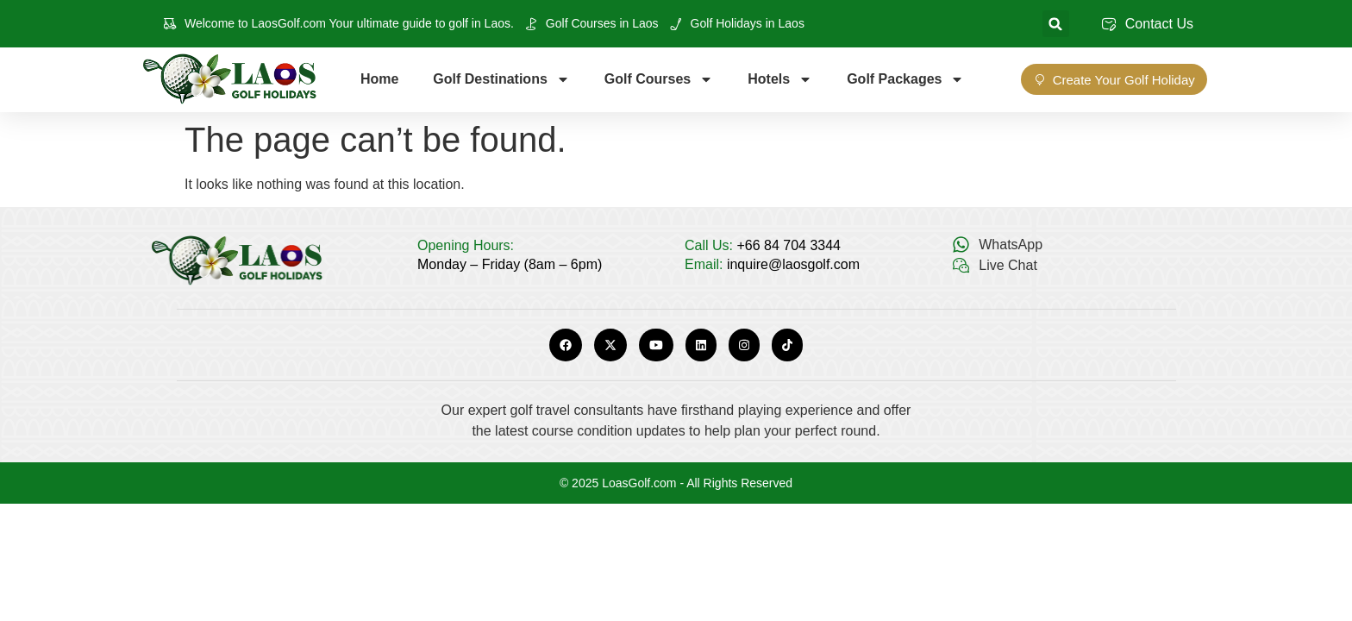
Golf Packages (905, 79)
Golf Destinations (501, 79)
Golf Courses (658, 79)
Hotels (780, 79)
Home (379, 79)
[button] (1055, 23)
